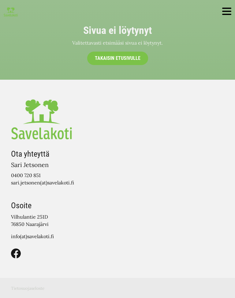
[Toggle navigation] (226, 12)
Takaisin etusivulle (117, 58)
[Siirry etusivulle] (11, 11)
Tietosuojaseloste (27, 288)
